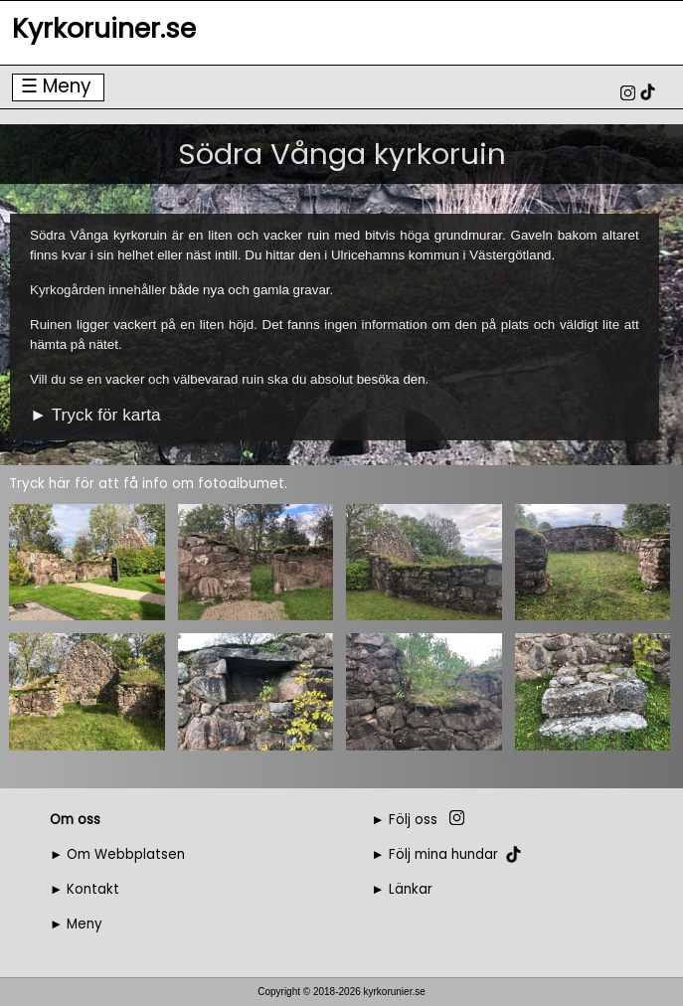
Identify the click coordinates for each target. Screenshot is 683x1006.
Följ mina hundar (443, 854)
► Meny (76, 924)
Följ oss (413, 819)
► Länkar (402, 889)
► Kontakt (84, 889)
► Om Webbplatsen (117, 854)
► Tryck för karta (95, 414)
